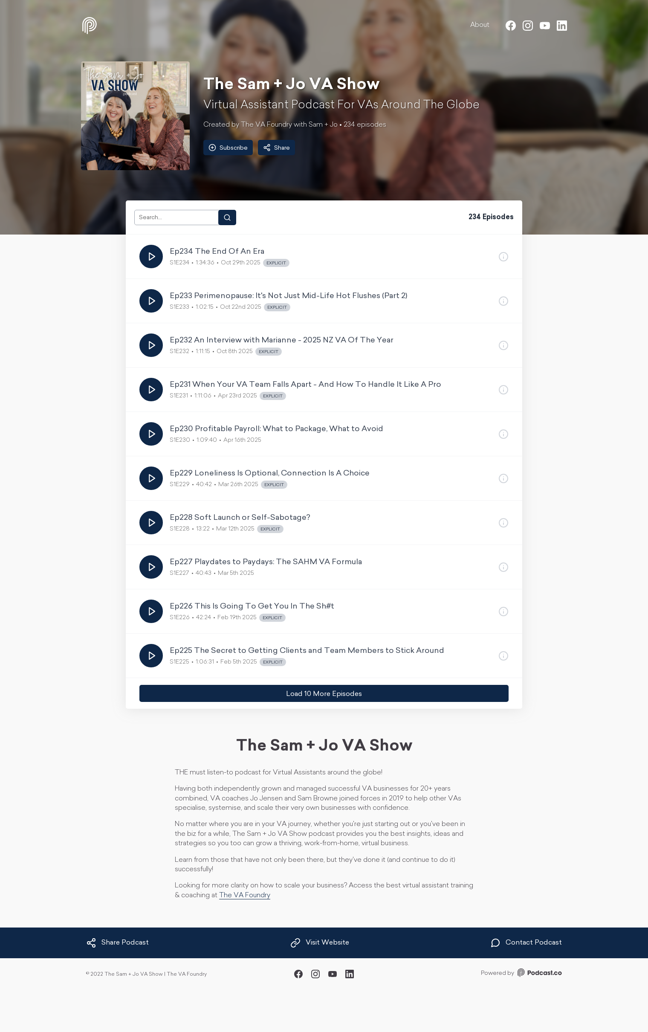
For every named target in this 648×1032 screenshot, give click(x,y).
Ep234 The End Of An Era (217, 252)
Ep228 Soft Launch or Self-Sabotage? (240, 518)
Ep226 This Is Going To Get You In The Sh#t (252, 607)
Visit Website (319, 943)
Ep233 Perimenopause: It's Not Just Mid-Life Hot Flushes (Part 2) (288, 296)
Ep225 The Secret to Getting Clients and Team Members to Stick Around (307, 651)
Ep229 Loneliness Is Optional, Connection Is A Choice (270, 474)
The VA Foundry (244, 895)
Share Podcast (117, 943)
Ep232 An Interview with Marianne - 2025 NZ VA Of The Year (281, 340)
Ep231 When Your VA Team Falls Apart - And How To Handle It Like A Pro (305, 385)
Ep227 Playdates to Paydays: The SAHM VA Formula (266, 562)
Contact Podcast (526, 943)
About (479, 25)
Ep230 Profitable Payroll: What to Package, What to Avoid (276, 429)
